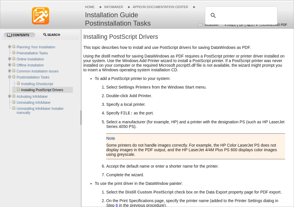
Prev (231, 25)
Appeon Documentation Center (160, 7)
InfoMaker (113, 7)
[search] (240, 15)
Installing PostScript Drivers (42, 90)
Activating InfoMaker (32, 97)
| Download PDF (273, 24)
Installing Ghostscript (37, 84)
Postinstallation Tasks (33, 77)
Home (89, 7)
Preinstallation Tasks (32, 53)
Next (251, 25)
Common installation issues (38, 71)
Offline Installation (30, 65)
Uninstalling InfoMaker (34, 103)
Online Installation (30, 59)
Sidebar (211, 24)
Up (241, 25)
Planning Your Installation (36, 47)
